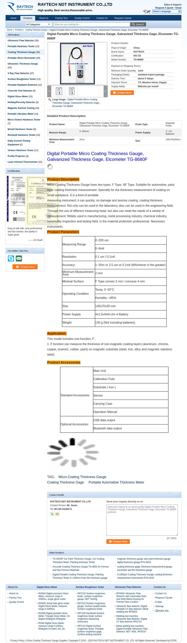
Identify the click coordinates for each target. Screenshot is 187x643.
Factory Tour (61, 18)
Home (13, 18)
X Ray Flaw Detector (18, 73)
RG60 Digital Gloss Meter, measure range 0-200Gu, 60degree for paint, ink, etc (51, 626)
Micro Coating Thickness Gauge (82, 477)
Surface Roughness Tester (22, 79)
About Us (43, 18)
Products (27, 18)
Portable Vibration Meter (20, 114)
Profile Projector (16, 156)
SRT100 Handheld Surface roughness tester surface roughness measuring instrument (90, 617)
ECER (173, 640)
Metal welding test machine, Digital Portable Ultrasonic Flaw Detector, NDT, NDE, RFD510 (132, 629)
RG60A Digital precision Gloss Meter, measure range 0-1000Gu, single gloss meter (53, 596)
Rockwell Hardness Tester (22, 135)
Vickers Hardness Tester (21, 150)
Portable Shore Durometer (22, 58)
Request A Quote (164, 8)
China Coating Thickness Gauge (42, 640)
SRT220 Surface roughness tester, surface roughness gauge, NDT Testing (91, 596)
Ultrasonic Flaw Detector (21, 40)
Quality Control (82, 18)
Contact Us (102, 18)
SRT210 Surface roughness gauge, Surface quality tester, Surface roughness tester (91, 606)
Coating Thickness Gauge (36, 30)
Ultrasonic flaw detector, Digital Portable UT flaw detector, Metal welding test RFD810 (132, 609)
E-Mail (158, 602)
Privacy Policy (17, 640)
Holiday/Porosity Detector (21, 102)
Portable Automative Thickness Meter (117, 482)
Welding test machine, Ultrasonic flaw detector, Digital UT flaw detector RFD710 (131, 619)
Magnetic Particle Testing (21, 108)
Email (178, 8)
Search (140, 24)
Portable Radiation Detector (22, 85)
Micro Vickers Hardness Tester (24, 119)
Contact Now (124, 92)
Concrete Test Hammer (20, 90)
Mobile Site (162, 611)
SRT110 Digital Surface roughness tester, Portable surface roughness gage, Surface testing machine (90, 630)
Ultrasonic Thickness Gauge (23, 63)
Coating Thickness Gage (65, 482)
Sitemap (159, 606)
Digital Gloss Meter (18, 96)
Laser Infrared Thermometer (23, 162)
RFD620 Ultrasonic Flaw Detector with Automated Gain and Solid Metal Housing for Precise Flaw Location (131, 597)
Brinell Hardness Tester (20, 129)
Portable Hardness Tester (21, 46)
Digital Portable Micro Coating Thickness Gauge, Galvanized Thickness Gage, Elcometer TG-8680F (76, 103)
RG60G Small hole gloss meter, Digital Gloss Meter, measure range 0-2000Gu (54, 606)
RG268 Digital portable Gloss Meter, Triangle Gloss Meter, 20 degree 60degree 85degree (54, 616)
